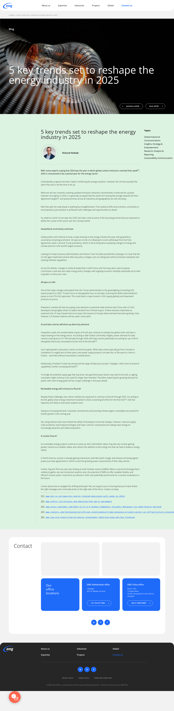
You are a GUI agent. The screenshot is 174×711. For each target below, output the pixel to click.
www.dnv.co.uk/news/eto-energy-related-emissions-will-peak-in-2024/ (85, 496)
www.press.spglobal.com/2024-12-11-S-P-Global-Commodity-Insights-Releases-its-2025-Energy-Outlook (103, 507)
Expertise (62, 5)
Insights (12, 15)
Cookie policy (83, 678)
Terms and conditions (103, 678)
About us (46, 5)
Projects (96, 5)
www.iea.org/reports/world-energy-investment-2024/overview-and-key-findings (90, 517)
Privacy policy (68, 678)
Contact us (126, 5)
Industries (79, 5)
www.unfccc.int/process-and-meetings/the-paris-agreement (79, 501)
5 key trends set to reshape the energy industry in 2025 (36, 15)
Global (111, 5)
